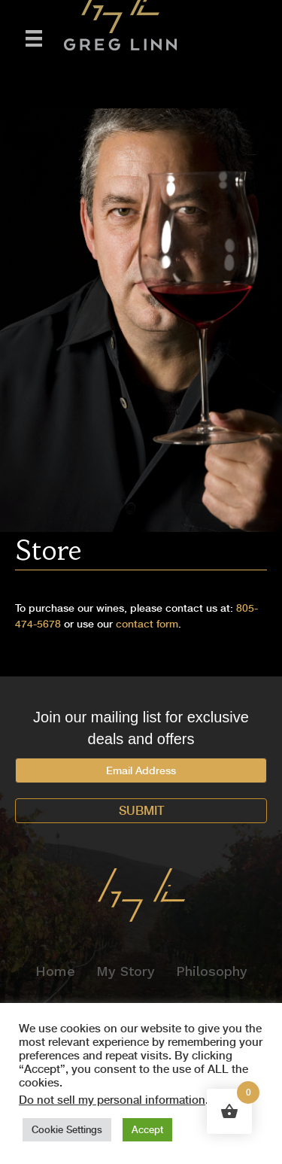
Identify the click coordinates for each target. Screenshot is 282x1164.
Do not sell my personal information (112, 1100)
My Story (125, 971)
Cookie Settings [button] (67, 1129)
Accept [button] (147, 1129)
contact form (147, 624)
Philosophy (211, 971)
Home (55, 971)
